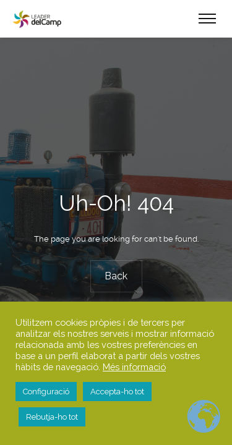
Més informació (134, 367)
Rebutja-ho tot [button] (52, 417)
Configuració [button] (46, 391)
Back (116, 276)
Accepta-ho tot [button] (117, 391)
